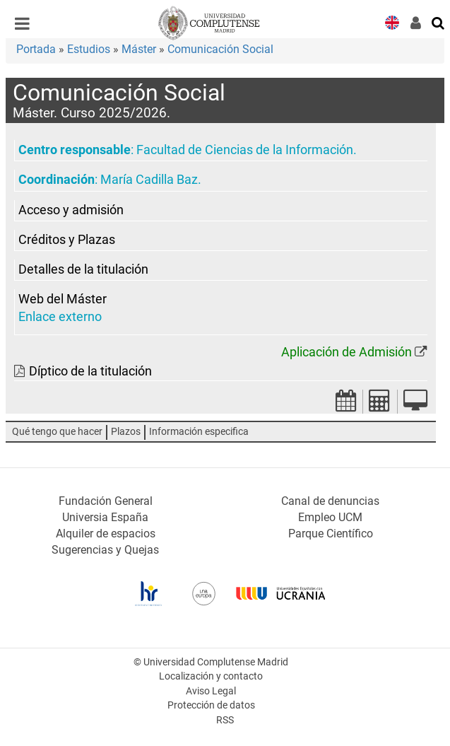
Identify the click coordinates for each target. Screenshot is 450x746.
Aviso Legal (211, 691)
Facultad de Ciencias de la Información (244, 150)
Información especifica (199, 432)
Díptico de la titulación (90, 371)
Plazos (126, 432)
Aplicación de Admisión (346, 352)
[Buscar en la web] (438, 22)
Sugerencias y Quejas (105, 549)
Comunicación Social (220, 49)
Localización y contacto (211, 676)
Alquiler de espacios (105, 533)
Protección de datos (211, 705)
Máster (139, 49)
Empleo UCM (330, 517)
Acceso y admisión (71, 210)
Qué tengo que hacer (57, 432)
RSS (225, 720)
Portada (36, 49)
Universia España (105, 517)
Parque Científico (330, 533)
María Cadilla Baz (149, 180)
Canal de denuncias (330, 501)
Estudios (88, 49)
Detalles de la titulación (83, 269)
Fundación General (106, 501)
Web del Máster (62, 299)
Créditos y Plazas (66, 240)
